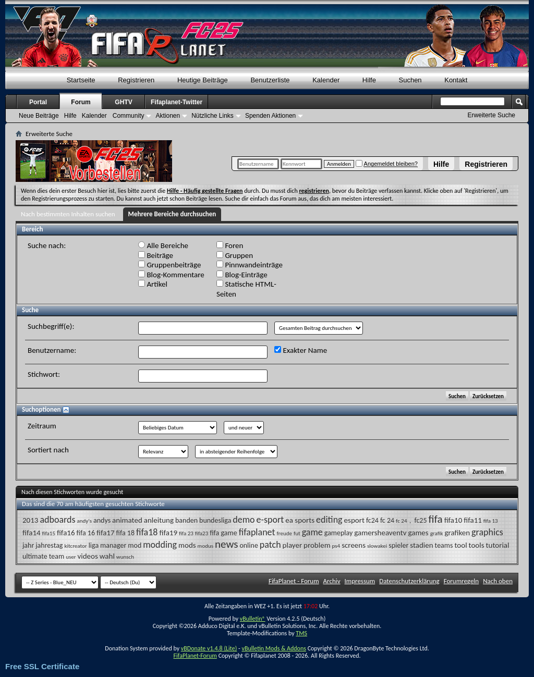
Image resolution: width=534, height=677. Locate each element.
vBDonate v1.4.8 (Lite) (209, 648)
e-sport (270, 519)
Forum (80, 102)
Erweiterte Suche (491, 115)
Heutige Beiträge (202, 80)
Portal (38, 102)
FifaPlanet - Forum (294, 581)
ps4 (336, 546)
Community (128, 115)
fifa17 (105, 532)
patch (270, 544)
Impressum (360, 581)
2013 (30, 520)
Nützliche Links (212, 115)
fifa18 (147, 532)
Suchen (410, 80)
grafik (436, 533)
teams (444, 545)
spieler (398, 545)
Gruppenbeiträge (169, 264)
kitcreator (75, 546)
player (292, 545)
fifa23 (201, 533)
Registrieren (486, 164)
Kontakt (455, 80)
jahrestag (49, 545)
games (418, 532)
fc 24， (404, 521)
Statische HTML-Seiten (246, 288)
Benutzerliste (269, 80)
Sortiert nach (48, 449)
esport (354, 520)
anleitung (159, 520)
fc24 (372, 520)
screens (354, 545)
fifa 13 (490, 521)
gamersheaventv (380, 532)
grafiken (457, 532)
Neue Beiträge (39, 115)
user (71, 556)
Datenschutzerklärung (409, 581)
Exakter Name (300, 350)
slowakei (377, 546)
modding (160, 544)
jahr (28, 545)
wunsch (125, 556)
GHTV (123, 102)
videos (88, 556)
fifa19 (168, 532)
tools (476, 545)
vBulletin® (252, 618)
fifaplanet (257, 532)
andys (102, 520)
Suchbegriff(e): (51, 326)
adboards (57, 519)
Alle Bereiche (163, 245)
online (248, 545)
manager (113, 545)
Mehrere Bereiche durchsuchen (172, 214)
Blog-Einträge (242, 274)
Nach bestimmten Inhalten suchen (68, 214)
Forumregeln (461, 581)
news (226, 544)
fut (297, 533)
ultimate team (43, 556)
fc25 (420, 520)
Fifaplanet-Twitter (176, 102)
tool (460, 545)
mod (134, 545)
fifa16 (66, 532)
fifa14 (31, 532)
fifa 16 (86, 532)
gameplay (338, 532)
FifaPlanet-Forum (194, 655)
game (312, 532)
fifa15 (48, 533)
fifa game (223, 532)
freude (284, 533)
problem (317, 545)
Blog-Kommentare (171, 274)
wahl (107, 556)
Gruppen (234, 255)
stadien (421, 545)
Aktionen (167, 115)
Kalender (325, 80)
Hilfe (441, 164)
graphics (487, 532)
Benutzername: (52, 350)
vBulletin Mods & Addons (273, 648)
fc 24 (387, 520)
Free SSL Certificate (42, 666)
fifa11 (473, 520)
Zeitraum (42, 425)
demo (243, 519)
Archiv (332, 581)
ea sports (299, 520)
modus (205, 546)
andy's (84, 521)
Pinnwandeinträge (249, 264)
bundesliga (215, 520)
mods (187, 545)
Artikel (152, 284)
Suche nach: (47, 245)
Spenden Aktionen (270, 115)
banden (186, 520)
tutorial (497, 545)
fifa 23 (186, 533)
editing (329, 519)
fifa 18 (125, 532)
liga (94, 545)
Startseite (81, 80)
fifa (436, 519)
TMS (301, 633)
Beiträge (155, 255)
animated (127, 520)
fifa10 (453, 520)
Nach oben (498, 581)
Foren (229, 245)
